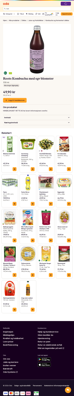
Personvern (37, 386)
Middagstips (8, 335)
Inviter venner (9, 365)
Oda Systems (10, 372)
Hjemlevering (44, 338)
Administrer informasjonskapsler (56, 386)
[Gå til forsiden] (6, 4)
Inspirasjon (8, 332)
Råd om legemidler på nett (51, 348)
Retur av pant (44, 341)
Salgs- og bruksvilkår (22, 386)
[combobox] (38, 9)
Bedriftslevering (10, 345)
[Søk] (5, 9)
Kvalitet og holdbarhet (13, 338)
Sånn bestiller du (45, 335)
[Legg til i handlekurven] (14, 169)
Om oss (6, 359)
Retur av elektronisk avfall (50, 345)
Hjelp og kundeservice (48, 332)
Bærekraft (7, 369)
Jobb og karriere (10, 362)
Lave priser (8, 341)
